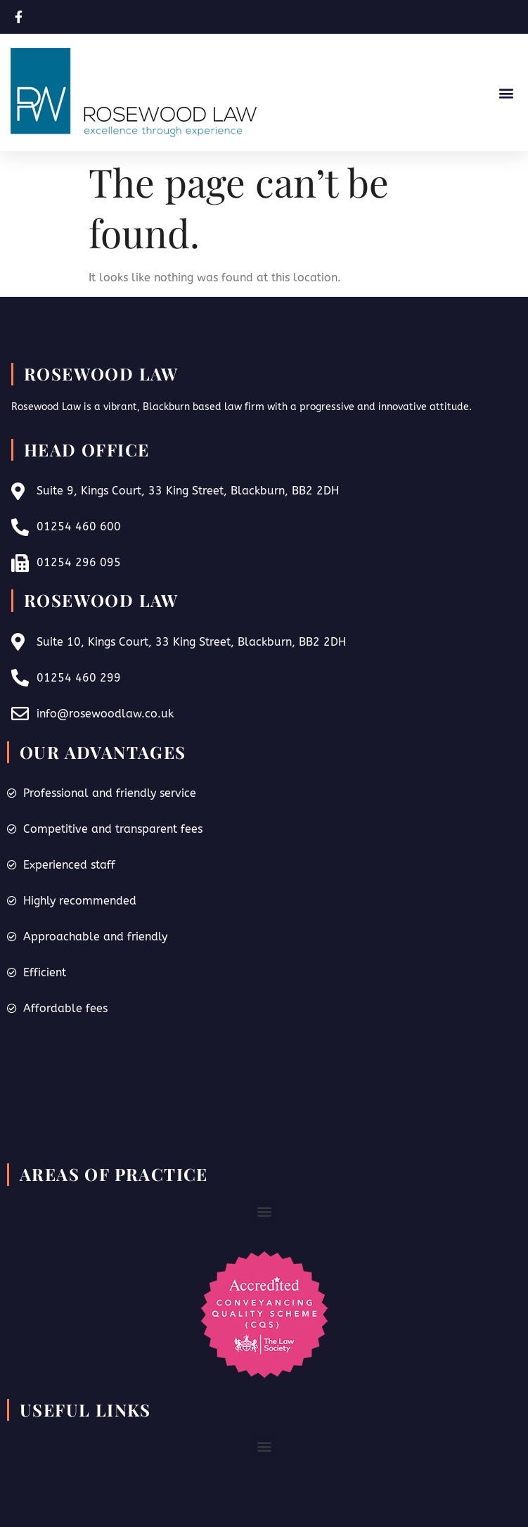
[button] (505, 92)
